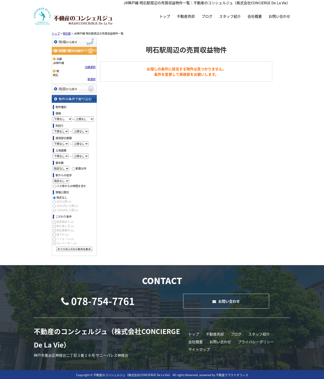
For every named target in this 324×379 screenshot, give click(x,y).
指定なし (61, 197)
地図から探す (74, 89)
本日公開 (63, 202)
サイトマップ (199, 349)
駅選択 (92, 79)
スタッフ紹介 (230, 16)
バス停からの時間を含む (71, 186)
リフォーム (65, 239)
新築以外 (81, 168)
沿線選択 (90, 67)
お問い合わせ (279, 16)
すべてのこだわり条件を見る (74, 249)
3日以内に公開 (67, 206)
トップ (164, 16)
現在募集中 (65, 230)
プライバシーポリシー (256, 341)
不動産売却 (186, 16)
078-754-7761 (98, 301)
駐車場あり (65, 222)
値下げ (62, 235)
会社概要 (255, 16)
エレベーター (66, 243)
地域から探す (74, 42)
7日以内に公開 (67, 210)
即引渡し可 (65, 226)
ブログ (207, 16)
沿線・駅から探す (74, 51)
